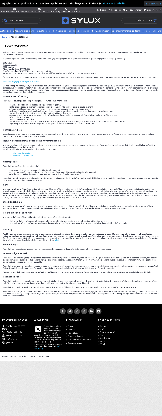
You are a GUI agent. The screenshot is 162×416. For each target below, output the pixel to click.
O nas (69, 326)
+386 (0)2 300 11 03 (12, 332)
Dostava (70, 329)
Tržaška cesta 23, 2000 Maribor (13, 327)
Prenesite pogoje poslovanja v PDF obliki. (21, 81)
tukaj (57, 240)
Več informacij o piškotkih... (114, 3)
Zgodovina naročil (107, 332)
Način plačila (72, 333)
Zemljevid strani (74, 343)
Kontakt (102, 326)
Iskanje (102, 341)
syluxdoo (7, 342)
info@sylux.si (9, 339)
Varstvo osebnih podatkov (78, 339)
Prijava (102, 335)
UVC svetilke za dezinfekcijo (21, 155)
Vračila (102, 329)
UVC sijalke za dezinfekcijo (20, 153)
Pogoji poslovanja (74, 336)
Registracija (104, 338)
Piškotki (102, 344)
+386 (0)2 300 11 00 (12, 335)
